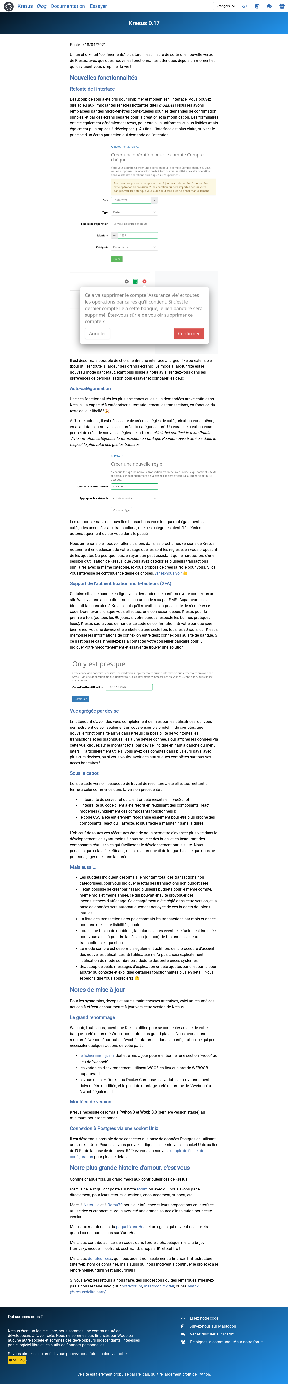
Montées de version (90, 1101)
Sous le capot (84, 773)
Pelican (142, 1373)
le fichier (97, 1055)
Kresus (18, 7)
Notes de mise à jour (97, 989)
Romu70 (115, 1204)
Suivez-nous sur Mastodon (208, 1326)
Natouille (91, 1204)
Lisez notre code (199, 1318)
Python (204, 1373)
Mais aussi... (83, 867)
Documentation (68, 6)
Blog (41, 6)
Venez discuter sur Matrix (207, 1334)
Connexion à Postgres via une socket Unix (114, 1128)
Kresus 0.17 (144, 23)
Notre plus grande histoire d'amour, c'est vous (130, 1167)
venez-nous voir (168, 573)
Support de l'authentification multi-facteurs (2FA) (120, 583)
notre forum (132, 1285)
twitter (168, 1285)
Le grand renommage (92, 1017)
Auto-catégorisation (90, 388)
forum (142, 1188)
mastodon (153, 1285)
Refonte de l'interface (92, 89)
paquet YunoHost (131, 1226)
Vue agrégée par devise (94, 711)
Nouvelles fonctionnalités (103, 77)
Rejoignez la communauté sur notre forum (222, 1341)
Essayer (98, 6)
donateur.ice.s (100, 1258)
